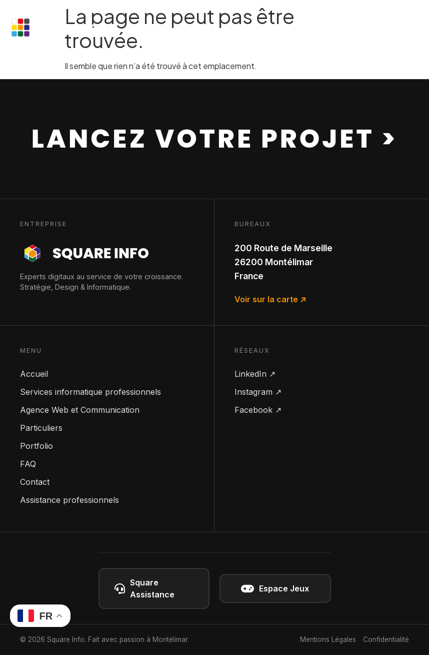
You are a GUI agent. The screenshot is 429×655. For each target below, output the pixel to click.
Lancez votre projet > (215, 139)
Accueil (34, 374)
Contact (35, 482)
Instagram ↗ (258, 392)
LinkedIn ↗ (255, 374)
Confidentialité (386, 639)
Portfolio (36, 446)
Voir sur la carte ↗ (270, 299)
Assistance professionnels (69, 500)
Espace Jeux (275, 588)
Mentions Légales (328, 639)
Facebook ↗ (258, 410)
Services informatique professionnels (90, 392)
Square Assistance (144, 588)
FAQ (28, 464)
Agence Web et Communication (80, 410)
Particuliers (41, 428)
